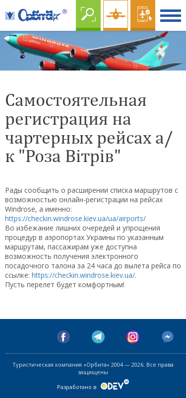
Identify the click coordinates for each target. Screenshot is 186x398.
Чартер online (115, 15)
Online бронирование (142, 15)
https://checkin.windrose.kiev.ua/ (83, 275)
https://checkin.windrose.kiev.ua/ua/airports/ (75, 218)
